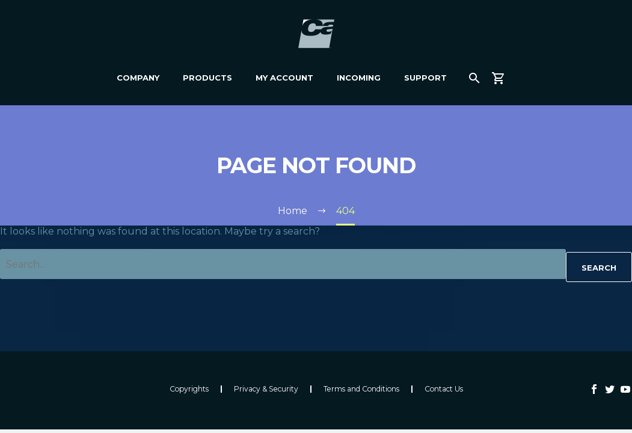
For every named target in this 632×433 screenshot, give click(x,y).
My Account (284, 77)
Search (598, 267)
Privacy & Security (266, 389)
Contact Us (444, 389)
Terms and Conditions (361, 389)
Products (207, 77)
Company (138, 77)
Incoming (359, 77)
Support (425, 77)
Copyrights (189, 389)
